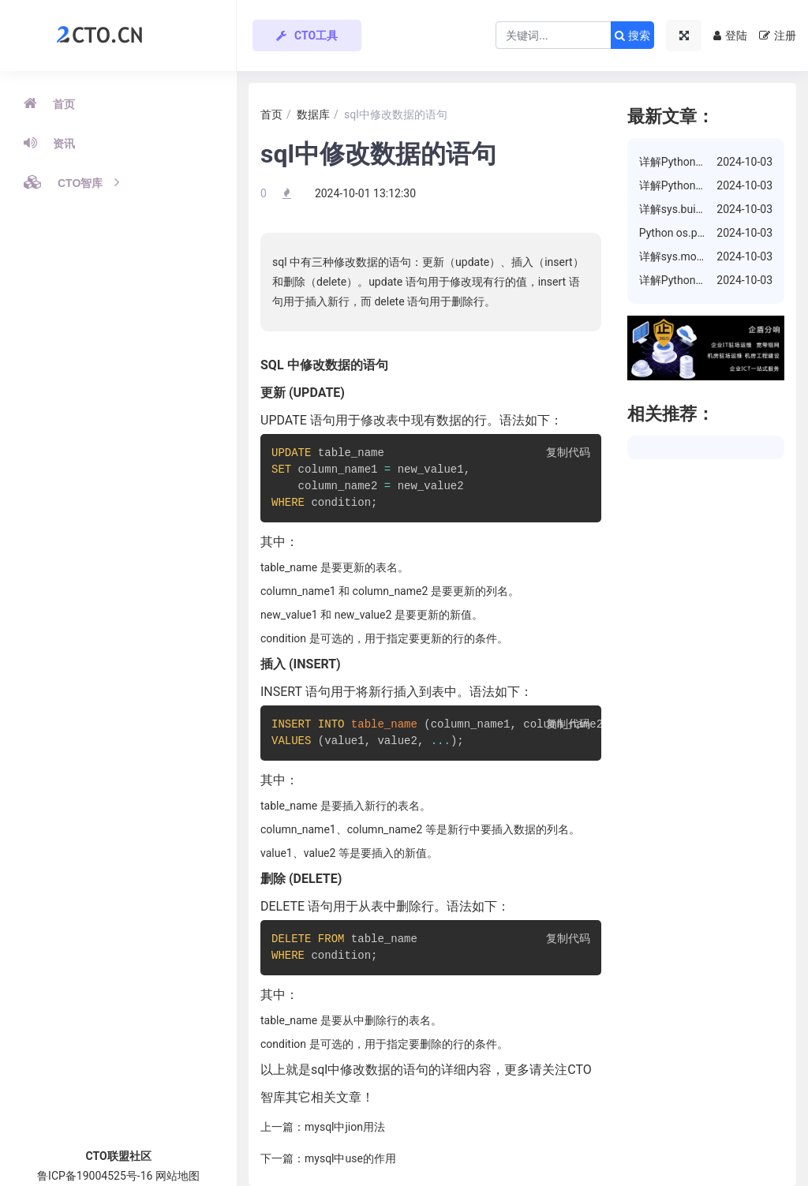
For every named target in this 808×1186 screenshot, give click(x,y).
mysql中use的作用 (350, 1158)
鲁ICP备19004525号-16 (94, 1175)
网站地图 (177, 1175)
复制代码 (568, 453)
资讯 (49, 143)
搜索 (632, 35)
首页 (49, 103)
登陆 (730, 35)
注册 (777, 35)
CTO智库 (71, 182)
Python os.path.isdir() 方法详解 (715, 232)
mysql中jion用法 (345, 1127)
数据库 (313, 114)
